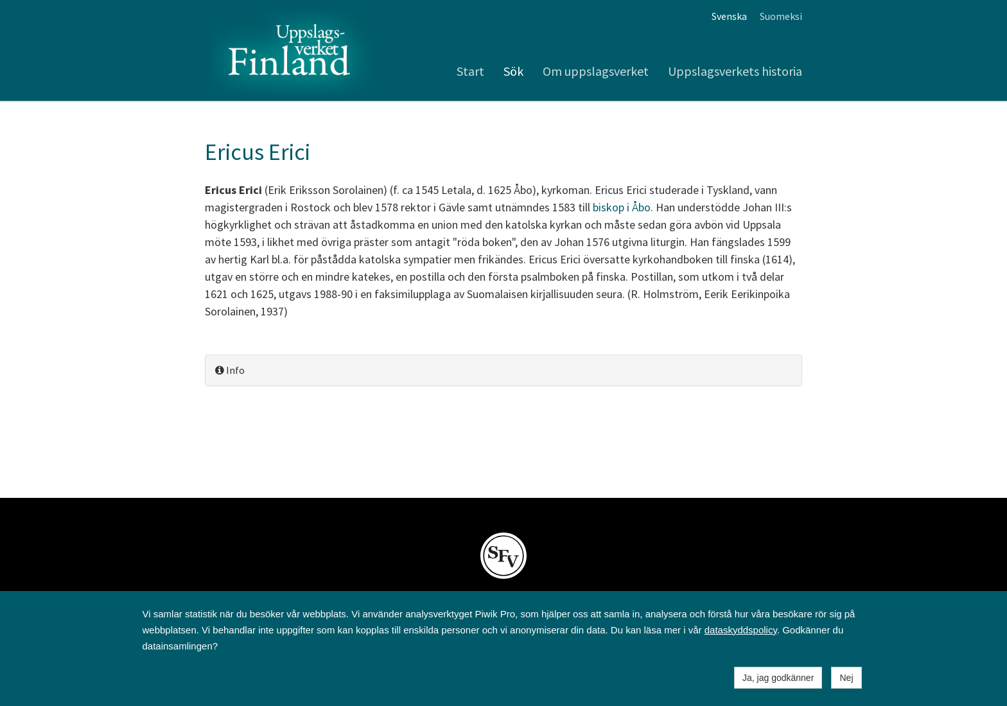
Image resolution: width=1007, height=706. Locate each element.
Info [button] (230, 370)
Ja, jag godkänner (778, 678)
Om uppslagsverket (596, 71)
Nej (846, 678)
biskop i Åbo (622, 207)
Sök (513, 71)
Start (470, 71)
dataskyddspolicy (741, 629)
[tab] (503, 370)
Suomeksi (781, 16)
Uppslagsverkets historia (735, 71)
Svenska (729, 16)
